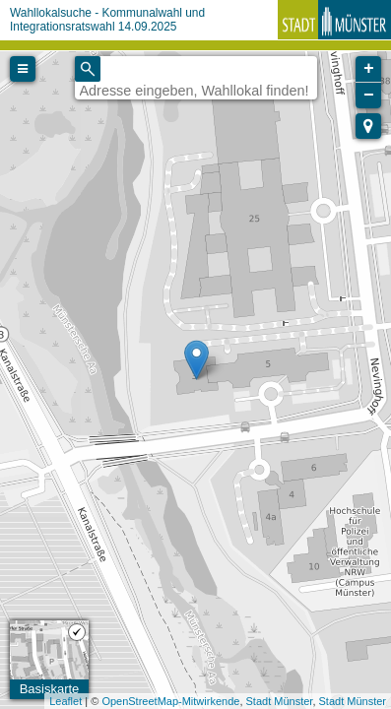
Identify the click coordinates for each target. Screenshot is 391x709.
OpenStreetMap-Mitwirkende (170, 701)
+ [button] (368, 69)
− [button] (368, 95)
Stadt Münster (279, 701)
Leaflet (65, 701)
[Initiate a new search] (87, 69)
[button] (368, 126)
